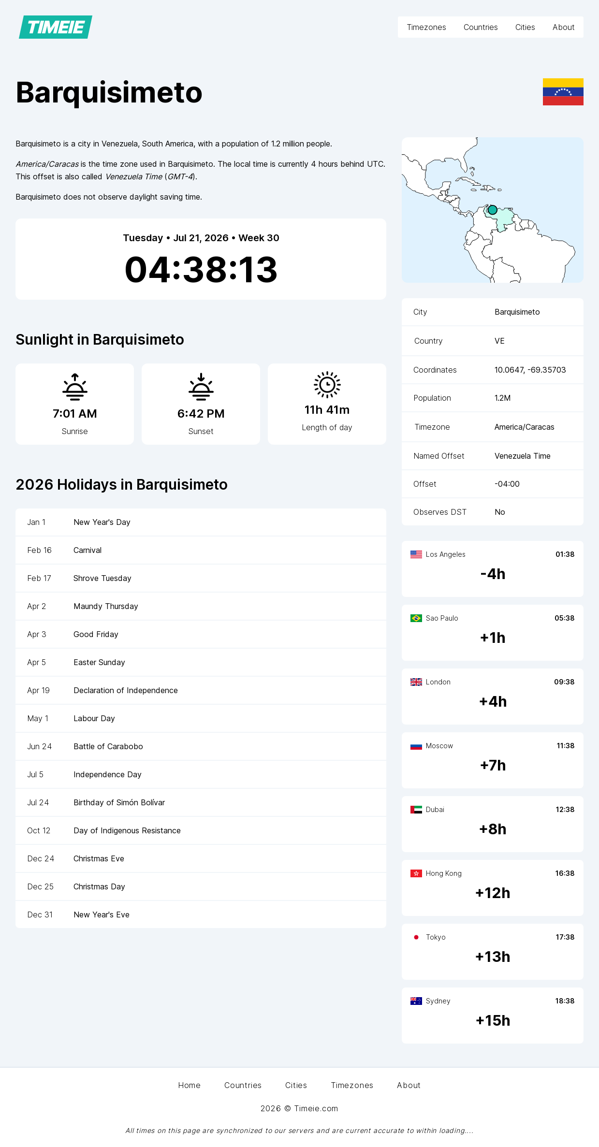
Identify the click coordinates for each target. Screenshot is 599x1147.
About (564, 27)
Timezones (426, 27)
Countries (481, 27)
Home (189, 1085)
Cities (525, 27)
